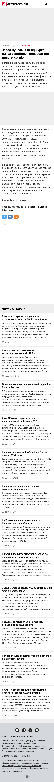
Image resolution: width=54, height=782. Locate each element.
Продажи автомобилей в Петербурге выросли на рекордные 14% (22, 623)
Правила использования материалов (18, 760)
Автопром (26, 46)
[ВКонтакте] (10, 217)
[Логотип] (15, 4)
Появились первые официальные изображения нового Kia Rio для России (24, 318)
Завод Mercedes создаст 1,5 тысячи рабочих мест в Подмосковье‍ (27, 589)
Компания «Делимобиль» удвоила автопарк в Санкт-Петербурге (27, 657)
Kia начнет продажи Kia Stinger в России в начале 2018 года (25, 454)
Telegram (34, 206)
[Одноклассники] (16, 217)
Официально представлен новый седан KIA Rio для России (26, 386)
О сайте (5, 756)
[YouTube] (37, 730)
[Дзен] (17, 730)
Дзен (43, 206)
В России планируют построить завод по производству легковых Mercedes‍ (25, 555)
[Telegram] (4, 217)
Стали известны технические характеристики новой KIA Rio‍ (18, 352)
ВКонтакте (7, 210)
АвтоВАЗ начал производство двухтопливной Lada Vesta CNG (19, 420)
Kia (5, 224)
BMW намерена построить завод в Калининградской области (21, 522)
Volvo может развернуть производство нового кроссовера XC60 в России (24, 691)
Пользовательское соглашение (16, 768)
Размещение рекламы (20, 756)
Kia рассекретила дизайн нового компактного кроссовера (20, 488)
